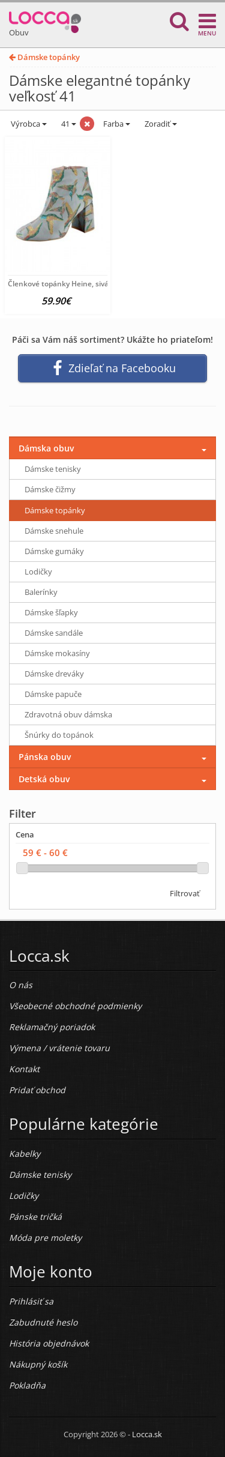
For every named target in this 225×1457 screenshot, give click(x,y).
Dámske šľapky (51, 612)
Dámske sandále (54, 632)
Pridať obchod (37, 1090)
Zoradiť (160, 123)
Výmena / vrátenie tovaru (59, 1048)
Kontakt (24, 1069)
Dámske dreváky (54, 673)
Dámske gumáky (54, 551)
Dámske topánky (44, 57)
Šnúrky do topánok (59, 734)
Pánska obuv (45, 756)
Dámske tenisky (53, 468)
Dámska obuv (46, 448)
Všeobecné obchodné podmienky (75, 1006)
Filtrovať (185, 893)
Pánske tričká (35, 1216)
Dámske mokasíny (57, 653)
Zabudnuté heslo (43, 1322)
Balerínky (41, 592)
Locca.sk (147, 1434)
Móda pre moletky (45, 1237)
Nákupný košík (38, 1364)
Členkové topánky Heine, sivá (58, 284)
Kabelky (24, 1153)
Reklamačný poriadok (52, 1027)
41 (67, 123)
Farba (116, 123)
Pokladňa (27, 1385)
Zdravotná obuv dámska (68, 714)
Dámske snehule (54, 530)
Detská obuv (44, 779)
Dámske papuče (53, 694)
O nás (20, 985)
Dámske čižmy (50, 489)
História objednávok (49, 1343)
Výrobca (28, 123)
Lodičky (38, 571)
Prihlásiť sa (31, 1301)
